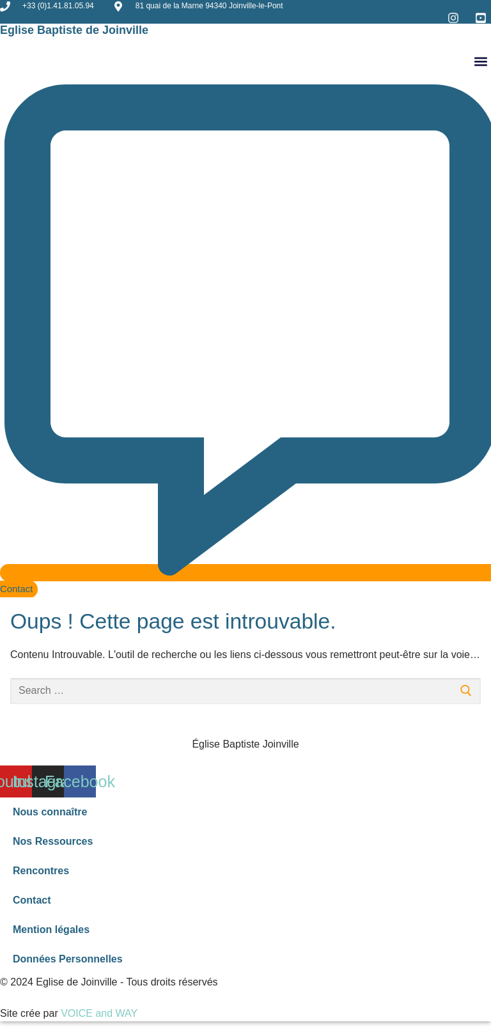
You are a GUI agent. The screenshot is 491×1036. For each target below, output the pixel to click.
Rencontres (41, 870)
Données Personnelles (68, 959)
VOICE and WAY (99, 1013)
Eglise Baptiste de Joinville (74, 30)
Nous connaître (50, 811)
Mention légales (51, 929)
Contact (32, 900)
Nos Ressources (53, 841)
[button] (480, 61)
